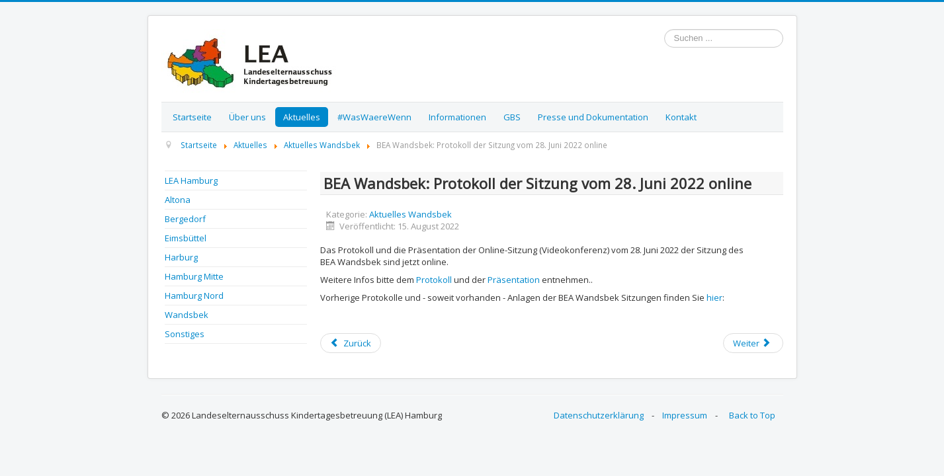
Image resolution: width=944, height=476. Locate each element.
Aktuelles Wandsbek (410, 214)
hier (714, 297)
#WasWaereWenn (374, 117)
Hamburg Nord (194, 295)
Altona (178, 200)
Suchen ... (664, 29)
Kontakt (681, 117)
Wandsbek (186, 315)
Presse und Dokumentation (593, 117)
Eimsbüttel (185, 238)
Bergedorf (185, 219)
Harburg (181, 257)
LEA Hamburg (191, 180)
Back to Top (752, 415)
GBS (512, 117)
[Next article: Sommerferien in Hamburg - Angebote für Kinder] (753, 343)
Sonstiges (184, 334)
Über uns (247, 117)
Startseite (192, 117)
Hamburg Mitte (194, 276)
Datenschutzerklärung (599, 415)
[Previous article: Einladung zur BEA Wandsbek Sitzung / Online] (350, 343)
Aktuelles (301, 117)
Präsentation (514, 280)
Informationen (457, 117)
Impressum (684, 415)
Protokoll (434, 280)
